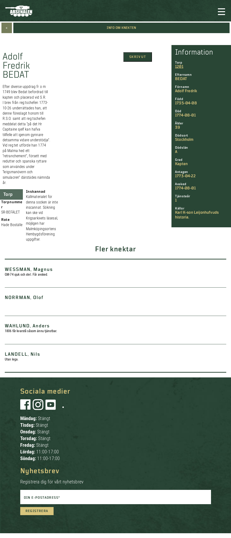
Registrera (36, 511)
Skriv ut (137, 57)
